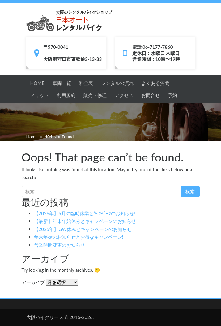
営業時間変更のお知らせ (59, 245)
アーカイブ (33, 282)
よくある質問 (155, 83)
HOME (37, 83)
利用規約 (66, 95)
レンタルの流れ (117, 83)
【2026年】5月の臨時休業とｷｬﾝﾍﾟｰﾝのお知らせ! (85, 213)
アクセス (124, 95)
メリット (39, 95)
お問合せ (150, 95)
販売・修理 (95, 95)
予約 (172, 95)
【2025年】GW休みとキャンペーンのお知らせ (83, 229)
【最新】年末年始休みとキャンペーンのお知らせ (85, 221)
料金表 (86, 83)
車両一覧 (62, 83)
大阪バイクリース (44, 317)
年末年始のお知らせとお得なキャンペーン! (78, 237)
